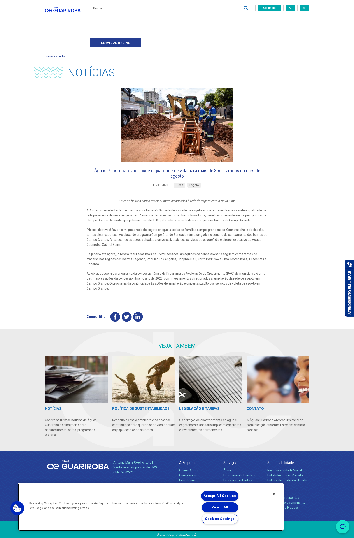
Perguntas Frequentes (283, 480)
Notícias (175, 20)
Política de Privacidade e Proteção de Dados (177, 531)
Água (227, 453)
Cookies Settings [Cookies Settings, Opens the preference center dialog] (220, 519)
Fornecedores (219, 20)
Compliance (187, 458)
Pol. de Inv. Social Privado (285, 458)
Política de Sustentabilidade (287, 463)
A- (304, 7)
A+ (290, 7)
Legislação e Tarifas (237, 463)
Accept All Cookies (220, 496)
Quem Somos (189, 453)
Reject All (220, 507)
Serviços (230, 445)
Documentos (232, 473)
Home (49, 35)
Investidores (188, 463)
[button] (17, 508)
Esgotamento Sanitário (239, 458)
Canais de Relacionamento (286, 485)
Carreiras (194, 20)
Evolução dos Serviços (239, 468)
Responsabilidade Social (284, 453)
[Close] (274, 494)
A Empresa (187, 445)
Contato (273, 473)
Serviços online (283, 20)
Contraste (269, 7)
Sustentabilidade (280, 445)
